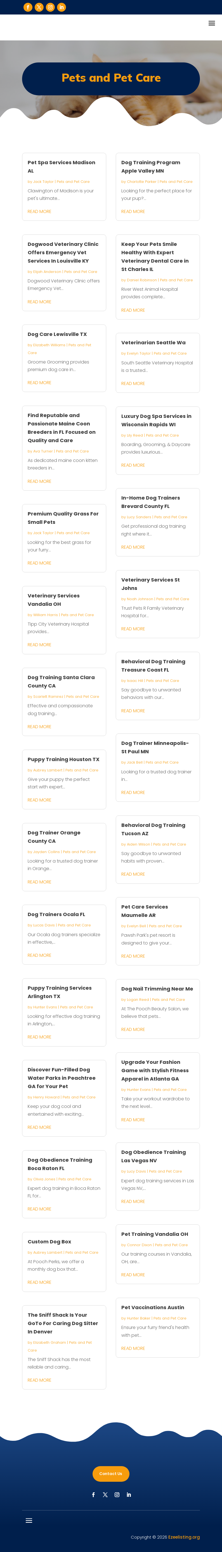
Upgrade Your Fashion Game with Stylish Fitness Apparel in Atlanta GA (155, 1070)
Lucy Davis (136, 1171)
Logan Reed (138, 999)
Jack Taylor (43, 181)
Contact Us (110, 1473)
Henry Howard (46, 1097)
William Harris (45, 615)
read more (39, 211)
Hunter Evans (45, 1007)
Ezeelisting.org (184, 1537)
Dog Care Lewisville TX (57, 334)
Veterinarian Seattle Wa (153, 342)
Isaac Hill (135, 680)
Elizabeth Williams (49, 345)
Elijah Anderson (47, 271)
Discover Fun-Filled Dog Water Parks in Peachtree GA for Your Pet (62, 1078)
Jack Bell (135, 762)
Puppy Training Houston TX (64, 759)
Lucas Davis (44, 925)
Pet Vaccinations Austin (152, 1307)
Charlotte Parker (142, 181)
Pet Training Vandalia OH (154, 1234)
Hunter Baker (138, 1318)
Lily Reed (135, 435)
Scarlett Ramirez (48, 696)
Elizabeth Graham (49, 1342)
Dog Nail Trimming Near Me (157, 988)
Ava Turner (43, 451)
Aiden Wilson (138, 844)
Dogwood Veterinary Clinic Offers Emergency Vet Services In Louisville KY (63, 252)
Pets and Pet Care (73, 181)
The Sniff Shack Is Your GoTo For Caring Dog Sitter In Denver (63, 1323)
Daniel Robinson (142, 280)
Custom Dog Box (49, 1241)
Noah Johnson (140, 599)
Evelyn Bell (136, 926)
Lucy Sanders (139, 517)
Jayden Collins (46, 851)
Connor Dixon (139, 1245)
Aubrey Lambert (47, 770)
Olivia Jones (44, 1179)
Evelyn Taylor (139, 353)
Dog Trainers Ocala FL (56, 914)
